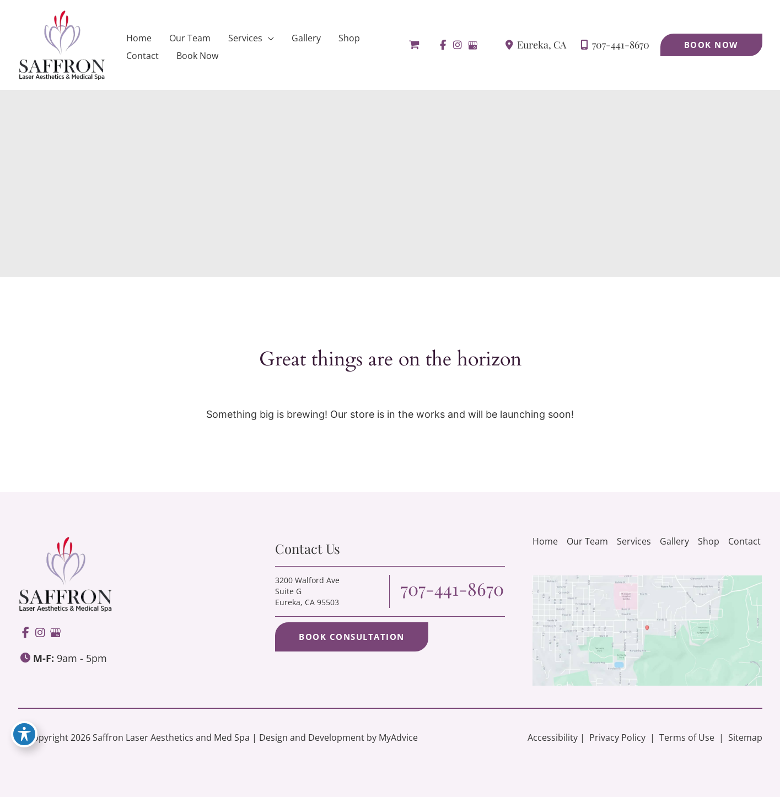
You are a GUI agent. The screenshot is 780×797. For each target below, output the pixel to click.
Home (545, 541)
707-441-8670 (607, 45)
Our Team (587, 541)
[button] (711, 45)
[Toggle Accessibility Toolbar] (24, 734)
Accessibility (553, 737)
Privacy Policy (617, 737)
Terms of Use (687, 737)
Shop (708, 541)
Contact (744, 541)
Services (634, 541)
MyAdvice (398, 737)
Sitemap (744, 737)
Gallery (674, 541)
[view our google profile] (472, 45)
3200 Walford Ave (307, 591)
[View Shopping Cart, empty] (414, 45)
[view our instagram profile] (457, 45)
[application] (268, 38)
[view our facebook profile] (442, 45)
